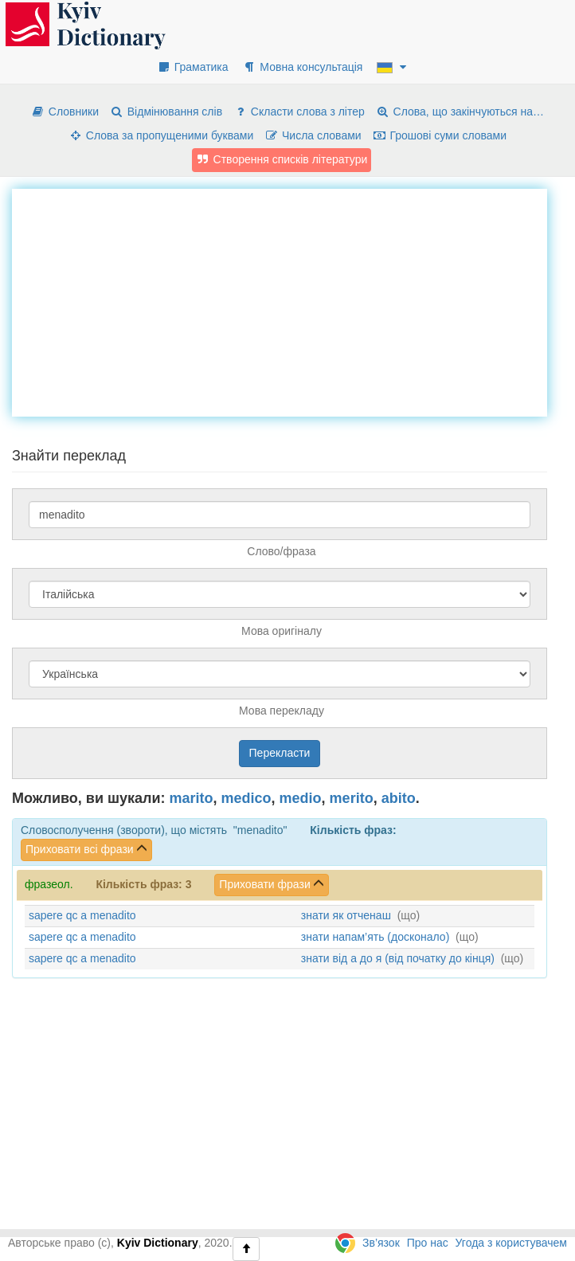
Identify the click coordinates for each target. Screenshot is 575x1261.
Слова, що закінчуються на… (460, 111)
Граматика (193, 67)
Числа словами (313, 135)
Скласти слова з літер (299, 111)
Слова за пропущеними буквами (160, 135)
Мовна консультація (302, 67)
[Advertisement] (293, 300)
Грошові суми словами (440, 135)
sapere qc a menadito (82, 915)
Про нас (427, 1242)
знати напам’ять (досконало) (375, 936)
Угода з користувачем (511, 1242)
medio (301, 798)
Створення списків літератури (282, 159)
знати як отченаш (346, 915)
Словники (65, 111)
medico (246, 798)
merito (352, 798)
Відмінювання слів (166, 111)
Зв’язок (381, 1242)
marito (191, 798)
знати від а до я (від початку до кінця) (398, 958)
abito (398, 798)
